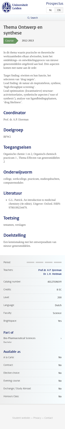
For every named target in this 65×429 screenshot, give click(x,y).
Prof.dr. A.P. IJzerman (50, 270)
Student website (21, 418)
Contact (48, 418)
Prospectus (54, 3)
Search (34, 17)
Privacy (37, 418)
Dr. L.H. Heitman (52, 274)
